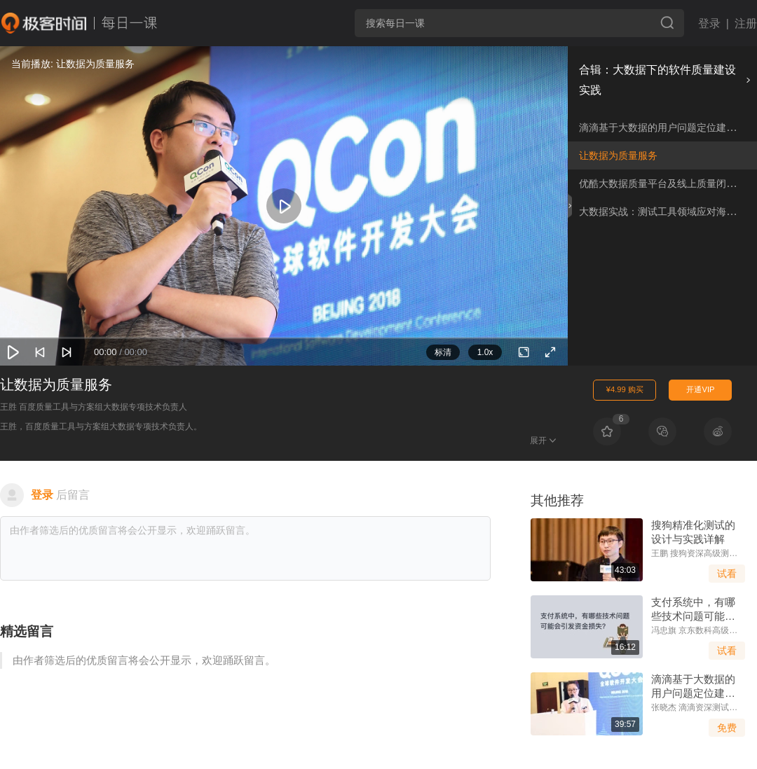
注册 (746, 23)
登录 (709, 23)
